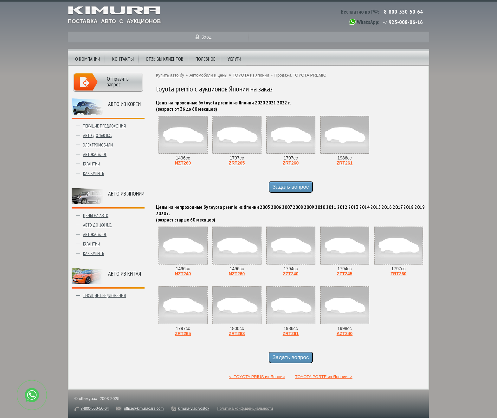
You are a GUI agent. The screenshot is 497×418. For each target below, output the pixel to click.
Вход (207, 37)
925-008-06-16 (406, 22)
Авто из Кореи (124, 104)
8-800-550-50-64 (403, 11)
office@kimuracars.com (144, 408)
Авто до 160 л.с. (97, 135)
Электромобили (98, 145)
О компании (87, 59)
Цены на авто (95, 215)
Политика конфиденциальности (245, 408)
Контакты (123, 59)
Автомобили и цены (209, 75)
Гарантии (91, 164)
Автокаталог (94, 154)
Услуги (234, 59)
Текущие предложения (104, 126)
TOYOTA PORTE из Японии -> (323, 376)
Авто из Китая (124, 273)
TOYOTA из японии (251, 75)
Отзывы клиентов (165, 59)
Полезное (206, 59)
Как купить (93, 173)
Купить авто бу (170, 75)
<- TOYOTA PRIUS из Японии (257, 376)
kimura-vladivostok (193, 408)
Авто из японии (126, 193)
